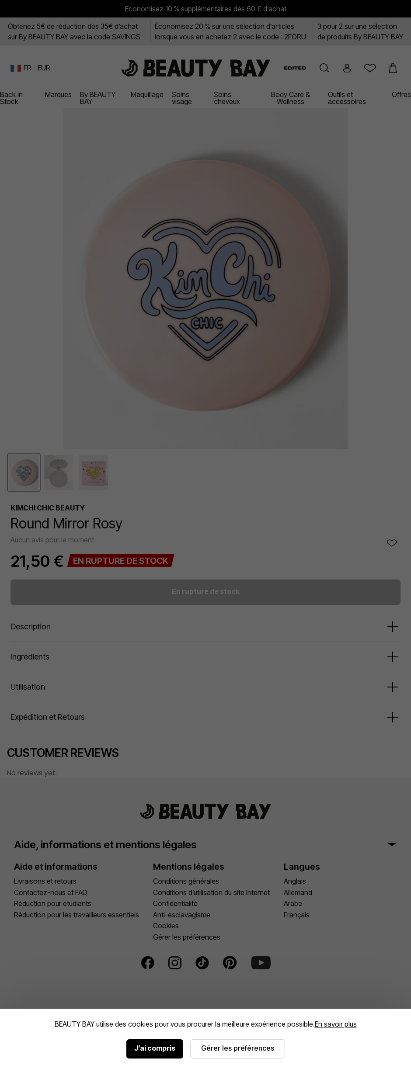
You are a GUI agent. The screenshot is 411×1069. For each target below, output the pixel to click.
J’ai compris (154, 1048)
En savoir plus (336, 1024)
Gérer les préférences (237, 1048)
